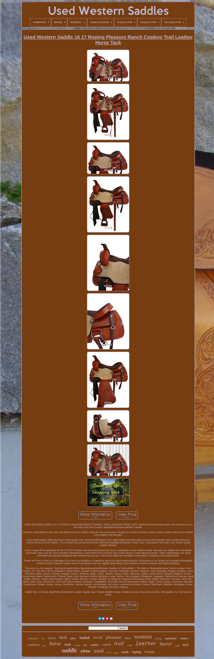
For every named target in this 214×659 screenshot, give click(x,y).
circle (97, 637)
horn (116, 653)
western (143, 637)
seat (67, 644)
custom (77, 645)
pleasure (113, 637)
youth (124, 652)
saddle (69, 650)
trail (119, 643)
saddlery (184, 638)
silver (73, 638)
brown (52, 638)
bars (44, 646)
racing (158, 638)
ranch (106, 644)
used (99, 651)
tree (43, 638)
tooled (84, 638)
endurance (33, 638)
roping (136, 652)
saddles (94, 644)
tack (63, 637)
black (128, 638)
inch (186, 644)
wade (129, 645)
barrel (166, 643)
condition (34, 644)
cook (109, 652)
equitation (170, 638)
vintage (149, 652)
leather (145, 644)
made (177, 646)
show (85, 651)
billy (85, 645)
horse (55, 643)
